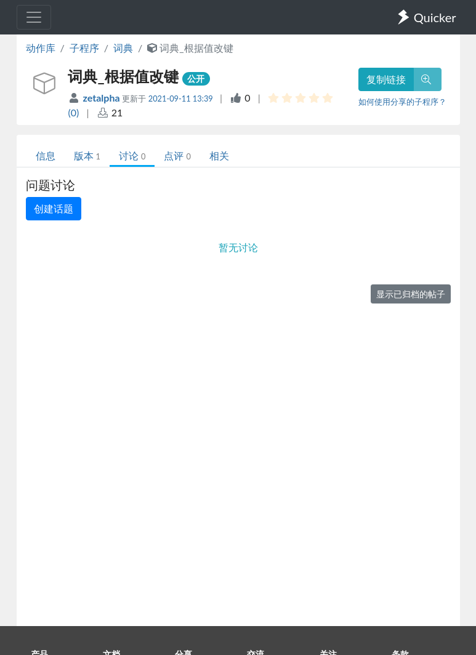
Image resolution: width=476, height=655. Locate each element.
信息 (45, 155)
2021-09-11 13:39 (180, 98)
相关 (219, 155)
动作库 (40, 48)
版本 (87, 155)
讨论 (132, 155)
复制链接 (386, 79)
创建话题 (53, 208)
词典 (123, 48)
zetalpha (103, 97)
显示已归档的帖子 (410, 294)
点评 (177, 155)
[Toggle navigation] (34, 17)
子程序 (84, 48)
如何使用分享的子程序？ (402, 101)
